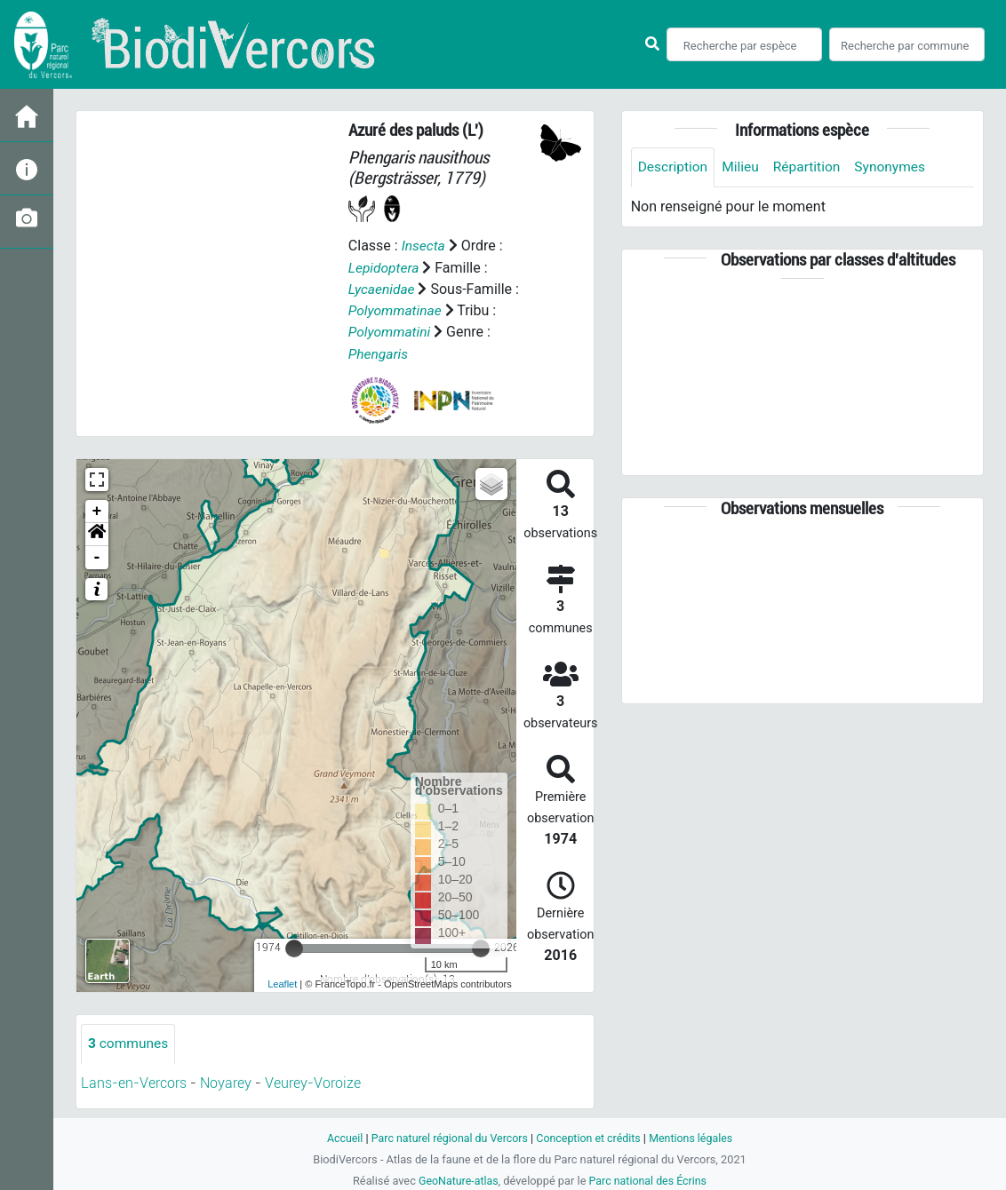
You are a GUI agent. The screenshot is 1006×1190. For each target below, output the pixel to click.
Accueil (339, 1137)
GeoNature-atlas (456, 1179)
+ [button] (97, 509)
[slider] (294, 947)
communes (129, 1042)
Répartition (811, 167)
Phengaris (379, 352)
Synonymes (896, 167)
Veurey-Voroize (313, 1082)
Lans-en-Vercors (134, 1082)
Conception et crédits (589, 1137)
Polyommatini (390, 330)
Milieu (743, 167)
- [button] (97, 556)
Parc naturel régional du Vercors (447, 1137)
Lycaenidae (382, 288)
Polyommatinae (396, 309)
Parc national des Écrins (649, 1179)
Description (674, 167)
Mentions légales (695, 1137)
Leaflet (282, 983)
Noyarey (226, 1082)
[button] (96, 532)
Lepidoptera (384, 266)
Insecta (424, 245)
